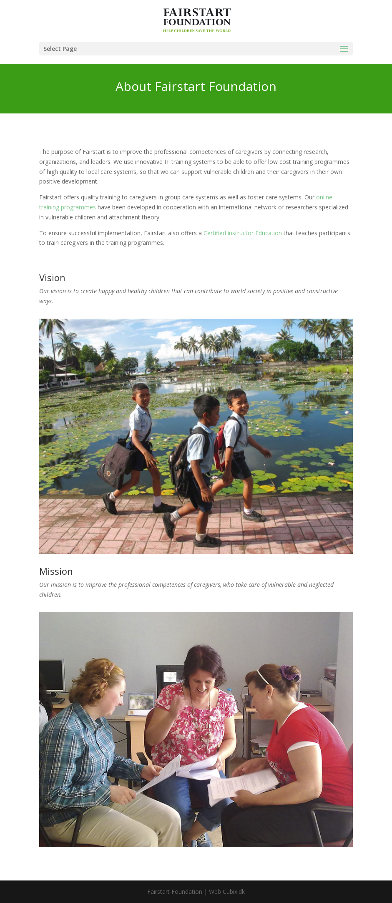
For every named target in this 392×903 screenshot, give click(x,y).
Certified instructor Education (243, 233)
